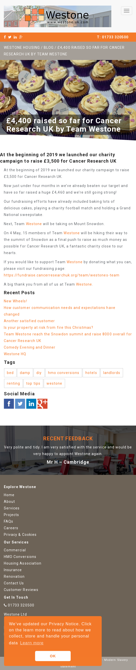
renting (13, 383)
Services (12, 508)
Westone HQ (15, 354)
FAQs (8, 521)
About (9, 502)
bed (10, 373)
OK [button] (53, 656)
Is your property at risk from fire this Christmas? (49, 327)
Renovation (14, 576)
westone (54, 383)
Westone (34, 224)
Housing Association (22, 563)
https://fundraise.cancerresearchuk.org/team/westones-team (61, 275)
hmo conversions (64, 373)
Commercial (15, 550)
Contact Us (14, 583)
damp (25, 373)
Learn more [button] (31, 643)
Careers (11, 528)
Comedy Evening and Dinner (29, 347)
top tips (33, 383)
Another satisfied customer (29, 321)
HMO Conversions (20, 557)
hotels (91, 373)
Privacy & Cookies (20, 535)
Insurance (13, 570)
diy (39, 373)
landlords (111, 373)
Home (9, 495)
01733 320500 (115, 37)
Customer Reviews (21, 590)
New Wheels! (15, 301)
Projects (11, 515)
